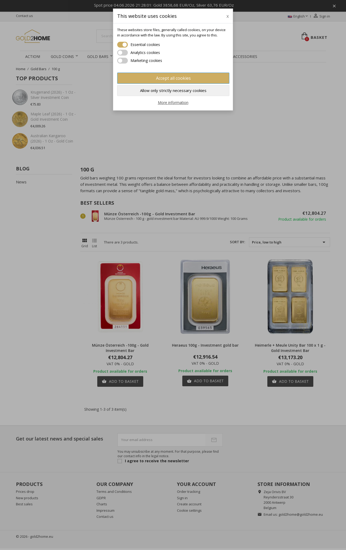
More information (173, 102)
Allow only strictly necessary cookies (173, 90)
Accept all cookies (173, 78)
